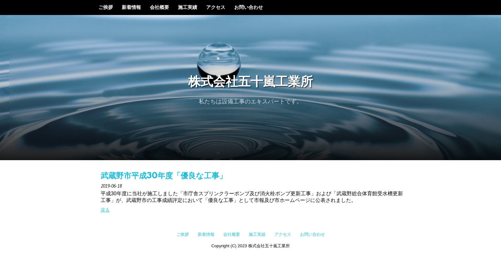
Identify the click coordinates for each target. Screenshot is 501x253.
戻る (105, 209)
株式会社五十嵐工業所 (250, 82)
